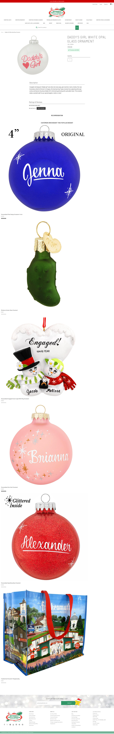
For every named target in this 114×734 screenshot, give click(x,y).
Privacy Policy (95, 718)
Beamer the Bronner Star (55, 720)
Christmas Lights (7, 20)
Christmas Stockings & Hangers (36, 20)
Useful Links (95, 725)
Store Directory (32, 717)
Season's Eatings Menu (33, 724)
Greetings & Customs (76, 722)
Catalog (30, 720)
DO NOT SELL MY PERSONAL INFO (99, 720)
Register (106, 4)
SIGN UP (69, 703)
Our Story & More (53, 714)
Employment (52, 724)
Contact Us (95, 713)
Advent (50, 23)
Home (2, 32)
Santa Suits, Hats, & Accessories (32, 23)
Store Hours (31, 714)
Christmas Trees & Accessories (103, 20)
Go (77, 27)
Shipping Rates (96, 715)
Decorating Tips (75, 720)
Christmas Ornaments (20, 20)
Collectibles (89, 20)
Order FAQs (95, 717)
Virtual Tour (31, 725)
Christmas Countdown (76, 716)
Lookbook (73, 727)
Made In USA (58, 23)
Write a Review (41, 108)
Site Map (94, 722)
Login (101, 4)
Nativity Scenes (78, 20)
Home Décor (80, 23)
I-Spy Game (74, 724)
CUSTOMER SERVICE (97, 712)
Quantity (70, 56)
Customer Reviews (54, 717)
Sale (88, 23)
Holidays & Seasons (69, 23)
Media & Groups (32, 722)
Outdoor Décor (68, 20)
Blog (72, 714)
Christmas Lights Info (76, 719)
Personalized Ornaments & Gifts (54, 20)
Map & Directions (32, 719)
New (44, 23)
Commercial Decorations (55, 716)
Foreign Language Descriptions (56, 722)
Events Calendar (32, 716)
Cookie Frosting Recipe (76, 725)
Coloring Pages (74, 717)
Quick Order (95, 4)
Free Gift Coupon (96, 723)
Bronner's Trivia (53, 719)
